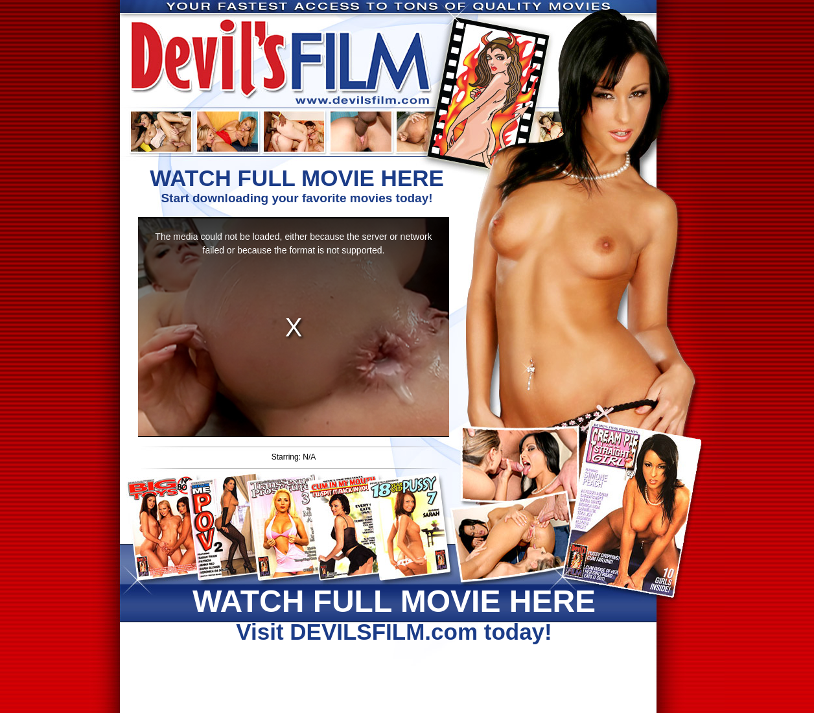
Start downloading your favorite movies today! (297, 185)
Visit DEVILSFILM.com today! (394, 613)
